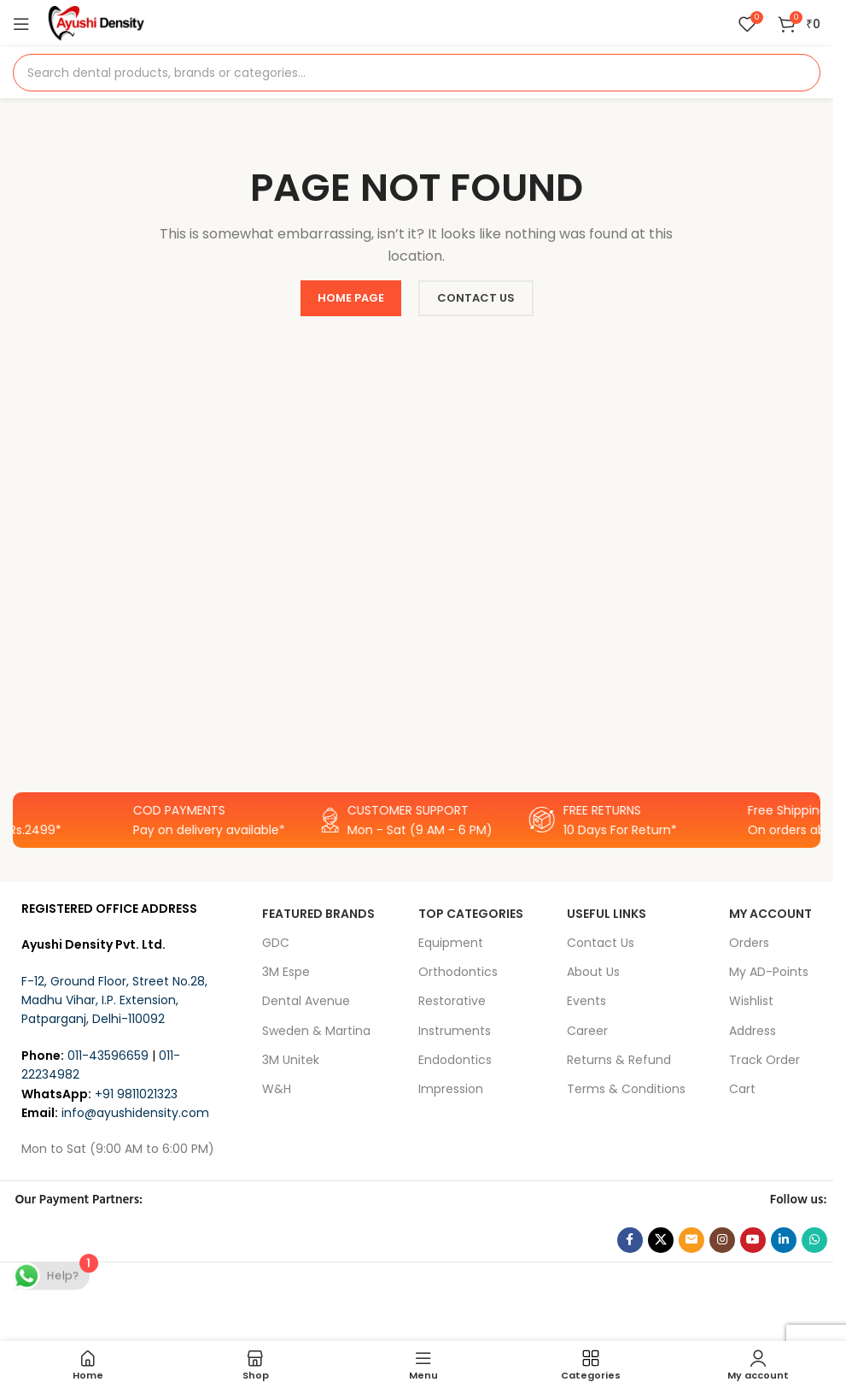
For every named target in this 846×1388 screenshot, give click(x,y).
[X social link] (661, 1240)
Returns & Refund (619, 1059)
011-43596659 (108, 1055)
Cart (742, 1088)
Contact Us (600, 942)
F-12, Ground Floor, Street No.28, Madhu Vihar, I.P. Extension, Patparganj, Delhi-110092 (114, 1000)
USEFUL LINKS (606, 913)
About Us (593, 971)
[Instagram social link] (722, 1240)
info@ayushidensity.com (135, 1112)
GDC (275, 942)
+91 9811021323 (136, 1094)
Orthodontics (458, 971)
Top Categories (470, 913)
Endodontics (455, 1059)
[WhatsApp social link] (814, 1240)
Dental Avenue (306, 1000)
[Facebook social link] (630, 1240)
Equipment (450, 942)
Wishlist (751, 1000)
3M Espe (286, 971)
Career (587, 1030)
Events (586, 1000)
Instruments (454, 1030)
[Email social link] (691, 1240)
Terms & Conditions (626, 1088)
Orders (749, 942)
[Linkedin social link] (783, 1240)
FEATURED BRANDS (318, 913)
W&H (276, 1088)
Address (752, 1030)
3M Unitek (290, 1059)
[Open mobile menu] (21, 24)
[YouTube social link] (753, 1240)
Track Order (764, 1059)
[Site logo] (96, 22)
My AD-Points (768, 971)
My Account (770, 913)
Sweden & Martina (316, 1030)
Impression (450, 1088)
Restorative (452, 1000)
